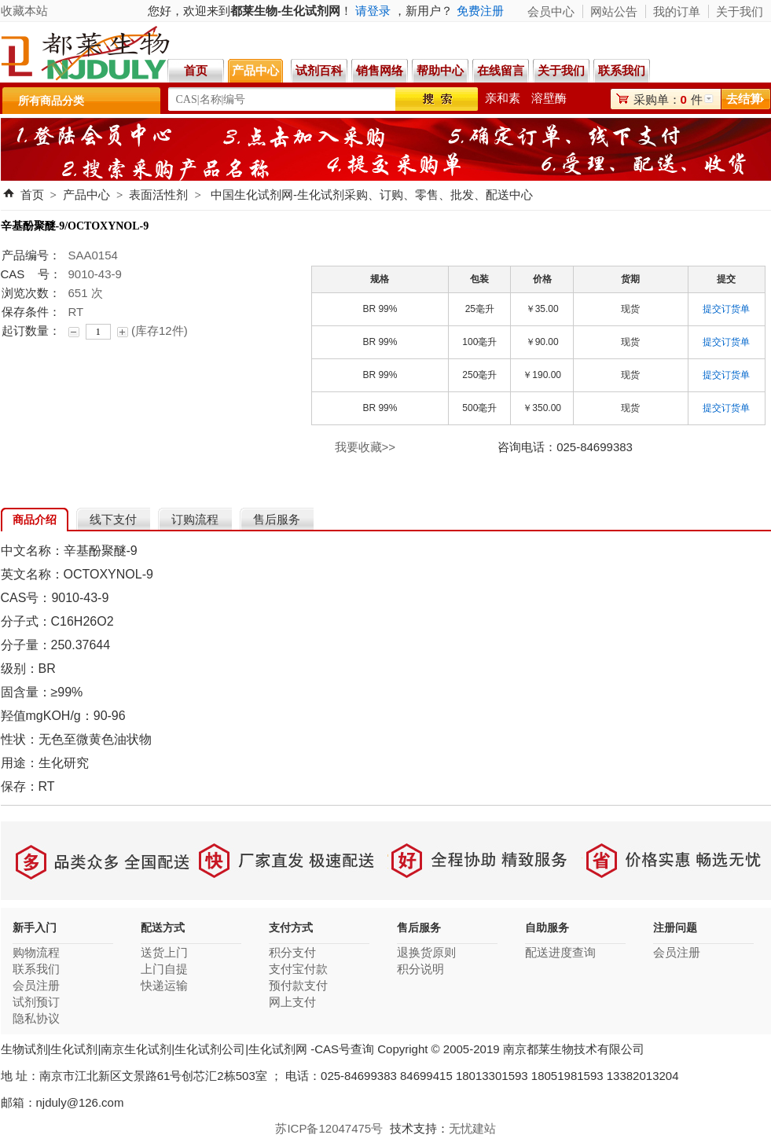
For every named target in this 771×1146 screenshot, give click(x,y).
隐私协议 (36, 1018)
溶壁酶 (549, 98)
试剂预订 (36, 1001)
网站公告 (613, 11)
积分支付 (292, 952)
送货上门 (164, 952)
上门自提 (164, 968)
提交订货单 (726, 308)
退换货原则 (426, 952)
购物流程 (36, 952)
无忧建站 (472, 1128)
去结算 (744, 98)
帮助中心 (440, 70)
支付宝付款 (298, 968)
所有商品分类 (51, 100)
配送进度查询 (560, 952)
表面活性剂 (158, 194)
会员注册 (36, 985)
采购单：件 (668, 99)
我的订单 (676, 11)
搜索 (436, 99)
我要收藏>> (365, 447)
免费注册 (480, 10)
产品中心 (255, 70)
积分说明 (420, 968)
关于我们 (561, 70)
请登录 (373, 10)
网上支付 (292, 1001)
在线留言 (500, 70)
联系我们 (624, 70)
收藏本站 (24, 10)
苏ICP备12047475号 (329, 1128)
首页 (195, 70)
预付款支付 (298, 985)
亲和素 (502, 98)
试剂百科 (319, 70)
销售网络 (379, 70)
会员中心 (551, 11)
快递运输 (164, 985)
